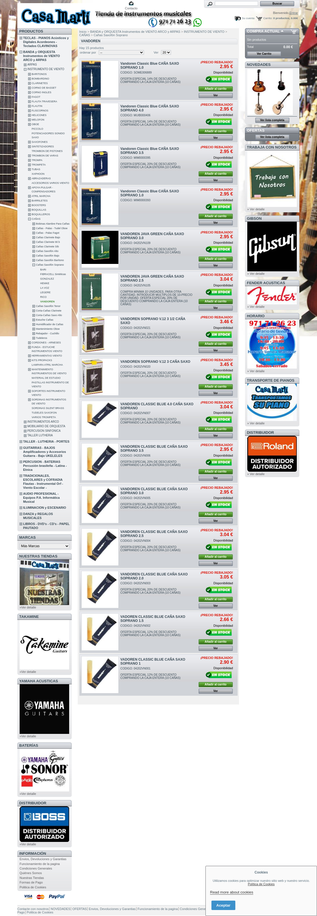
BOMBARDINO (40, 78)
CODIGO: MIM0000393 (135, 200)
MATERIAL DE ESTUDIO (46, 377)
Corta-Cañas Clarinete (48, 310)
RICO (43, 297)
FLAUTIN (37, 106)
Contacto (131, 8)
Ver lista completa (272, 120)
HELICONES (39, 115)
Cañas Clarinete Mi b (48, 242)
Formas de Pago (31, 882)
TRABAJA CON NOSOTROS (272, 147)
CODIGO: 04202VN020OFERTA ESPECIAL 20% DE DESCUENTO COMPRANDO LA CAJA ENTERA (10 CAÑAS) (150, 371)
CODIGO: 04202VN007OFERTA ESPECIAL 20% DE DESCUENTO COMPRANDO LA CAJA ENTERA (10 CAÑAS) (150, 418)
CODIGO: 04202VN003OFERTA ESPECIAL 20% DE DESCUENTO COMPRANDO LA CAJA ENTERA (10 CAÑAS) (150, 588)
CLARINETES (40, 83)
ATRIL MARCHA (41, 196)
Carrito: (267, 18)
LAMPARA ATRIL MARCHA (47, 364)
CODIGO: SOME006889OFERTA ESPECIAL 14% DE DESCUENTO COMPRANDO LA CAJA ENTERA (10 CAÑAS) (150, 77)
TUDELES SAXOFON (44, 412)
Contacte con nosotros (33, 909)
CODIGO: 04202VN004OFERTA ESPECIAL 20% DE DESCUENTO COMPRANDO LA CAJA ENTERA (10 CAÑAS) (150, 545)
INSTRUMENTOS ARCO (43, 421)
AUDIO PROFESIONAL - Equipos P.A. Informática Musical (41, 497)
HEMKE (44, 283)
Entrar (293, 13)
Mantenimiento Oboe (48, 328)
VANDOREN (47, 301)
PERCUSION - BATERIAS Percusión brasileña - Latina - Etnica (45, 465)
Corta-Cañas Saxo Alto (49, 315)
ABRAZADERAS (41, 178)
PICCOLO (37, 128)
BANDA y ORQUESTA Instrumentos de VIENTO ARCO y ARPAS (41, 56)
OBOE (35, 124)
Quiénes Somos (31, 873)
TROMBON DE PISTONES (47, 151)
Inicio (83, 31)
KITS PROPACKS (42, 360)
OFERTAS (256, 130)
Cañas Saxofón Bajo (47, 255)
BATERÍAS (28, 745)
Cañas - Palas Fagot (47, 232)
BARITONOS (39, 74)
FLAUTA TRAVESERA (44, 101)
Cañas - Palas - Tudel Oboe (51, 228)
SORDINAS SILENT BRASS (48, 408)
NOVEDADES (259, 64)
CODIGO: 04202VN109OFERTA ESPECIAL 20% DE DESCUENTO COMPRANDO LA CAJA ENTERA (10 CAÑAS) (150, 247)
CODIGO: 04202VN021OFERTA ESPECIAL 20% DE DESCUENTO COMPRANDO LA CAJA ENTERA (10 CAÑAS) (150, 332)
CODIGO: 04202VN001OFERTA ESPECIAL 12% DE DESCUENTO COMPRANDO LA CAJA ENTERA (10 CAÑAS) (150, 673)
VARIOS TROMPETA (44, 417)
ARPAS (32, 64)
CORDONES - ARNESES (46, 342)
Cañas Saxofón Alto (47, 251)
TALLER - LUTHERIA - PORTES (46, 441)
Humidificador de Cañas (49, 324)
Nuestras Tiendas (32, 878)
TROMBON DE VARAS (45, 155)
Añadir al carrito (216, 88)
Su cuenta (248, 18)
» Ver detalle (256, 209)
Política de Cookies (261, 884)
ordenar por (88, 52)
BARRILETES (40, 200)
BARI (43, 269)
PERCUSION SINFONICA (44, 430)
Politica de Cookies (33, 887)
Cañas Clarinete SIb (47, 246)
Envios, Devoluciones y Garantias (43, 859)
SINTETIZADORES (43, 146)
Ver (156, 52)
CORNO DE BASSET (44, 87)
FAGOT (36, 96)
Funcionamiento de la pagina (40, 864)
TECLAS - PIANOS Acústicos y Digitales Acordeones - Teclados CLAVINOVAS (46, 42)
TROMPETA (39, 164)
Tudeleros (41, 338)
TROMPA (37, 160)
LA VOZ (44, 287)
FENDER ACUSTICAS (266, 283)
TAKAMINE (29, 616)
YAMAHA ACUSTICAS (38, 681)
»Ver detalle (28, 607)
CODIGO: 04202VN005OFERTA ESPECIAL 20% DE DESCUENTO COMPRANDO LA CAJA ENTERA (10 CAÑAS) (150, 502)
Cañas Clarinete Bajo (48, 237)
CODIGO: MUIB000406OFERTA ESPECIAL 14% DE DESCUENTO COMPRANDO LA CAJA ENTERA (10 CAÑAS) (150, 120)
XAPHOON (38, 173)
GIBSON (254, 218)
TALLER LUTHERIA (40, 435)
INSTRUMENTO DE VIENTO (45, 69)
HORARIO (256, 316)
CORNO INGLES (41, 92)
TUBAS (36, 169)
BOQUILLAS (39, 209)
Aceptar (223, 905)
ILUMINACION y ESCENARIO (44, 507)
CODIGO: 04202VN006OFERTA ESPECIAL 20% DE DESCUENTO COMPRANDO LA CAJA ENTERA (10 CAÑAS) (150, 460)
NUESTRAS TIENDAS (38, 556)
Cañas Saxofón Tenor (48, 306)
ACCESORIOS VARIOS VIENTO (50, 183)
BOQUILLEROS (41, 214)
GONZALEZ (47, 278)
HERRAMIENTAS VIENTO (47, 355)
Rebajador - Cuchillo (47, 333)
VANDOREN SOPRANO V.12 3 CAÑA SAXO (155, 362)
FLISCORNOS (40, 110)
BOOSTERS (39, 205)
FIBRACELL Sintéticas (53, 274)
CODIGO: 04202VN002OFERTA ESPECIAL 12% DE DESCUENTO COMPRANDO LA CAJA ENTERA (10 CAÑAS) (150, 630)
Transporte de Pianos (271, 380)
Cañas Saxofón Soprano (50, 264)
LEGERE (45, 292)
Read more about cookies (231, 892)
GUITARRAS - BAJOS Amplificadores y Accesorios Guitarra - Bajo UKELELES (44, 451)
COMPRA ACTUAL (263, 31)
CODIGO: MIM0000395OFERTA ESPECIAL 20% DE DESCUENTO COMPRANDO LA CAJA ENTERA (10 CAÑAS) (150, 162)
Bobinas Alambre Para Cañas (52, 223)
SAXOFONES (40, 142)
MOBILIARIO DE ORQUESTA (46, 426)
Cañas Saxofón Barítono (50, 260)
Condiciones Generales (36, 868)
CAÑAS (36, 218)
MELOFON (38, 119)
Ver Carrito (264, 53)
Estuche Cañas (44, 319)
